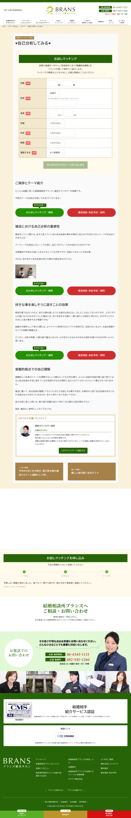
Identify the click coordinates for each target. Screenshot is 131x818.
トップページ (41, 759)
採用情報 (82, 802)
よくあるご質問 (107, 759)
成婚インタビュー (43, 768)
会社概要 (73, 802)
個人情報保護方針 (51, 802)
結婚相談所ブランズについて (47, 764)
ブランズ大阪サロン (56, 790)
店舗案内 (72, 767)
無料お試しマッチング (109, 764)
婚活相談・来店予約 (108, 773)
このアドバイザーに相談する (73, 451)
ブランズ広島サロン (75, 790)
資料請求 (104, 768)
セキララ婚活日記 (75, 779)
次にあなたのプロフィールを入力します (65, 165)
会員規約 (64, 802)
